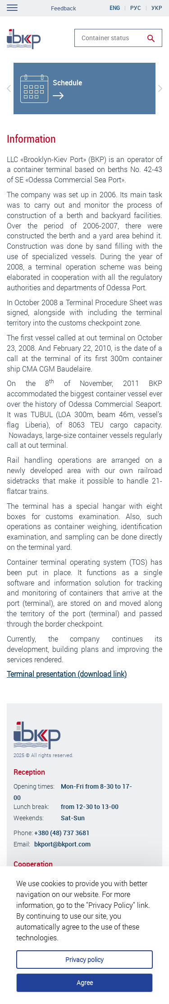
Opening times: (34, 786)
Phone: (23, 832)
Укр (156, 7)
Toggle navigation (12, 8)
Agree (85, 982)
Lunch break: (31, 806)
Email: (22, 844)
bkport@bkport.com (62, 844)
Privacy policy (84, 959)
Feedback (63, 8)
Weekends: (29, 817)
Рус (135, 7)
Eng (115, 7)
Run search (151, 38)
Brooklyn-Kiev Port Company (37, 735)
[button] (9, 88)
